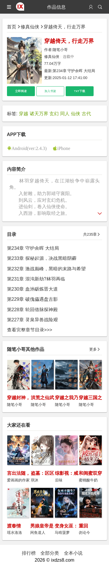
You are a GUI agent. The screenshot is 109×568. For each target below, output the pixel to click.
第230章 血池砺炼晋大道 (32, 289)
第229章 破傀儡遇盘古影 (32, 299)
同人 (64, 113)
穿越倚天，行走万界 (64, 26)
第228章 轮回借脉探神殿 (32, 309)
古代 (86, 113)
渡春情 (14, 525)
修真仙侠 (30, 26)
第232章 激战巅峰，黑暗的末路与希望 (46, 268)
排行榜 (29, 553)
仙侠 (75, 113)
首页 (11, 26)
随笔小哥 (60, 49)
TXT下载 (79, 91)
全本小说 (73, 553)
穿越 (23, 113)
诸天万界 (39, 113)
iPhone (63, 148)
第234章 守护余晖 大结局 (74, 71)
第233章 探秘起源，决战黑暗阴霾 (41, 258)
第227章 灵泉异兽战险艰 (32, 319)
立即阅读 (21, 91)
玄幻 (54, 113)
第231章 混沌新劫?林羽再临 (36, 278)
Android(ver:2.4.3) (29, 148)
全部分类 (49, 553)
